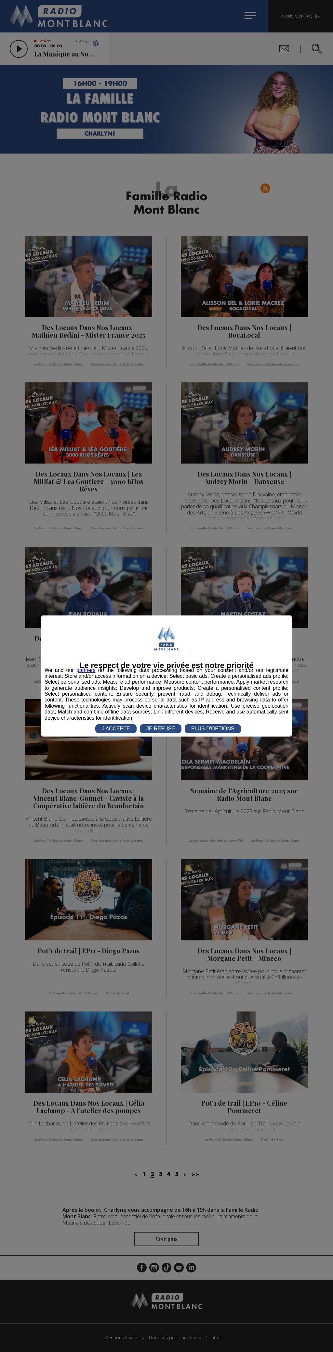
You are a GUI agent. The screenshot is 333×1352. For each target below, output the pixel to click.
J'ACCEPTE (116, 728)
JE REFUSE (160, 728)
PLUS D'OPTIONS (212, 728)
